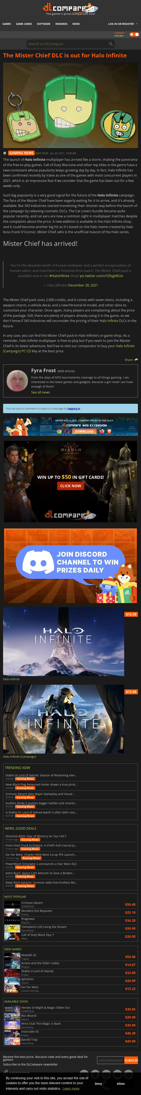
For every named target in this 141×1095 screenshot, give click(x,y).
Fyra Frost (42, 153)
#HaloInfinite (59, 276)
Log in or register (121, 24)
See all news (40, 392)
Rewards (61, 24)
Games (6, 24)
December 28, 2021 (83, 285)
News (76, 24)
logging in (74, 408)
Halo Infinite (109, 320)
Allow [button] (121, 1083)
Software (43, 24)
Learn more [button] (71, 1088)
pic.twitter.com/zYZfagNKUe (101, 276)
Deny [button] (98, 1083)
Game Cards (24, 24)
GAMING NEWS (21, 153)
